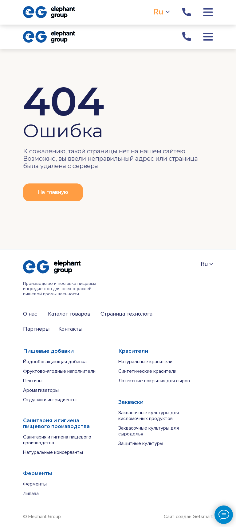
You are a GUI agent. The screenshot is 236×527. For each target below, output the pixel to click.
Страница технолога (126, 313)
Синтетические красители (147, 371)
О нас (30, 313)
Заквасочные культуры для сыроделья (148, 431)
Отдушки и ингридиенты (50, 400)
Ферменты (35, 484)
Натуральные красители (145, 362)
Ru (158, 12)
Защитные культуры (140, 443)
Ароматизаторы (41, 390)
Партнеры (36, 328)
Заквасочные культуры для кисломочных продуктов (148, 416)
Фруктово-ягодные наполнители (59, 371)
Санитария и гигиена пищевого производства (57, 440)
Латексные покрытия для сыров (154, 381)
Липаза (31, 493)
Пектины (32, 381)
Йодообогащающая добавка (55, 362)
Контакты (70, 328)
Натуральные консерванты (53, 452)
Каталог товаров (69, 313)
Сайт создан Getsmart (188, 516)
